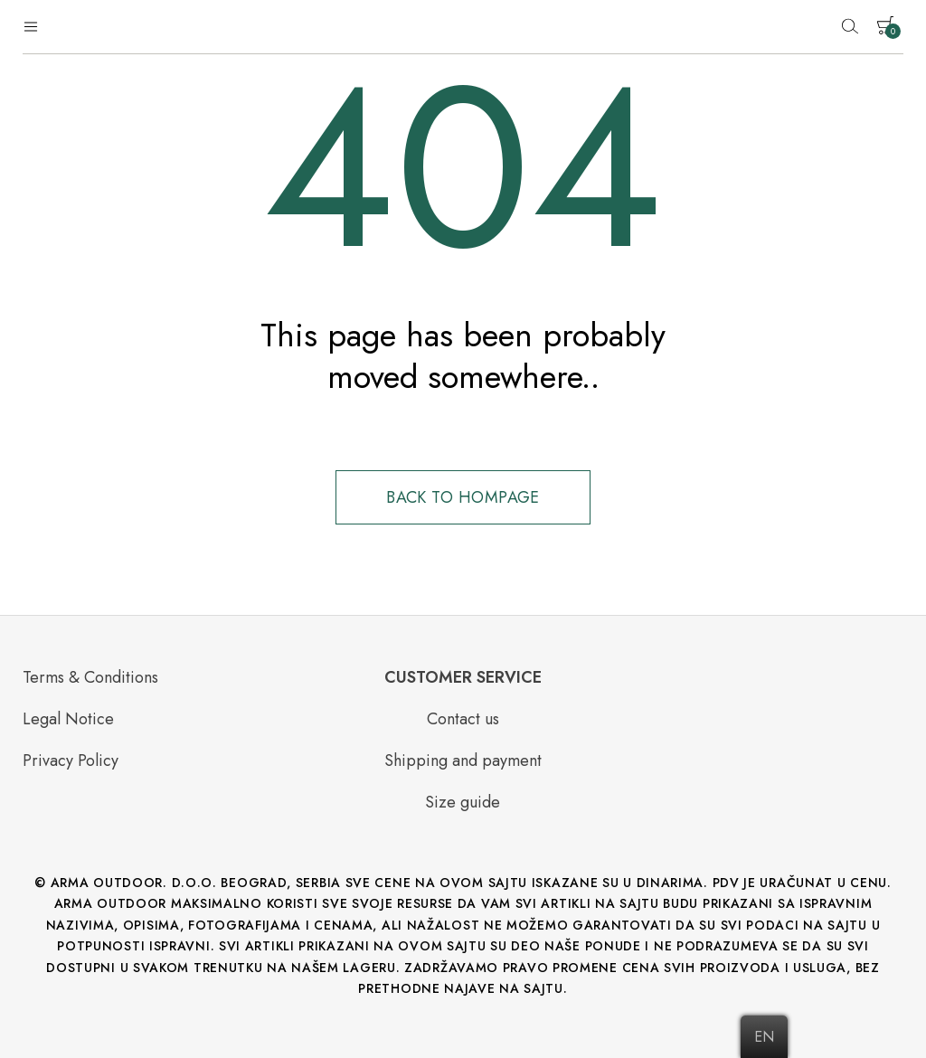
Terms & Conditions (90, 677)
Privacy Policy (70, 760)
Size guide (462, 802)
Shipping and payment (463, 760)
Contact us (463, 719)
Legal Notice (68, 719)
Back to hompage (463, 497)
